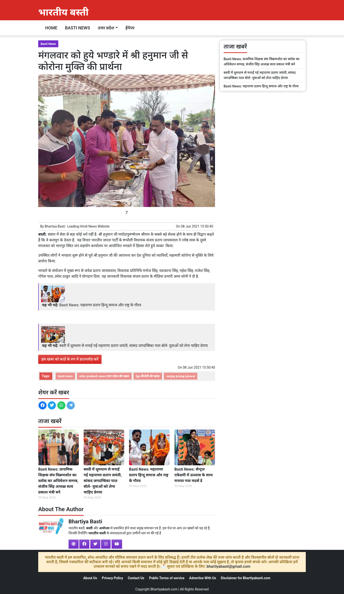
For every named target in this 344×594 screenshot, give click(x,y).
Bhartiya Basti (55, 226)
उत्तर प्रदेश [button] (106, 27)
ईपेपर (129, 27)
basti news (65, 376)
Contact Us (136, 578)
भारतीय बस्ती (63, 12)
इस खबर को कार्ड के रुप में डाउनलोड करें (69, 359)
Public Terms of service (166, 578)
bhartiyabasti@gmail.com (229, 566)
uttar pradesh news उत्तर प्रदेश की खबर (104, 376)
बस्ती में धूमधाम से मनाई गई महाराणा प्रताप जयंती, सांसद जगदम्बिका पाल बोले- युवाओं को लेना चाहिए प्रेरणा (133, 345)
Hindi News (88, 226)
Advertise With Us (202, 578)
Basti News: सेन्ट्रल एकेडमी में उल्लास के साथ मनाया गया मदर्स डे (193, 475)
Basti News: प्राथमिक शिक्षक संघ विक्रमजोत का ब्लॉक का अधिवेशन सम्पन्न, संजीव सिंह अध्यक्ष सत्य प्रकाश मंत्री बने (58, 480)
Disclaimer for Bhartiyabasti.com (245, 578)
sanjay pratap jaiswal (180, 376)
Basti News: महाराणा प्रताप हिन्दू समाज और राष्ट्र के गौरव (100, 305)
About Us (90, 578)
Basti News (77, 27)
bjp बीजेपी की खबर (148, 376)
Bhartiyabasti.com (163, 589)
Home (51, 27)
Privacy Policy (112, 578)
